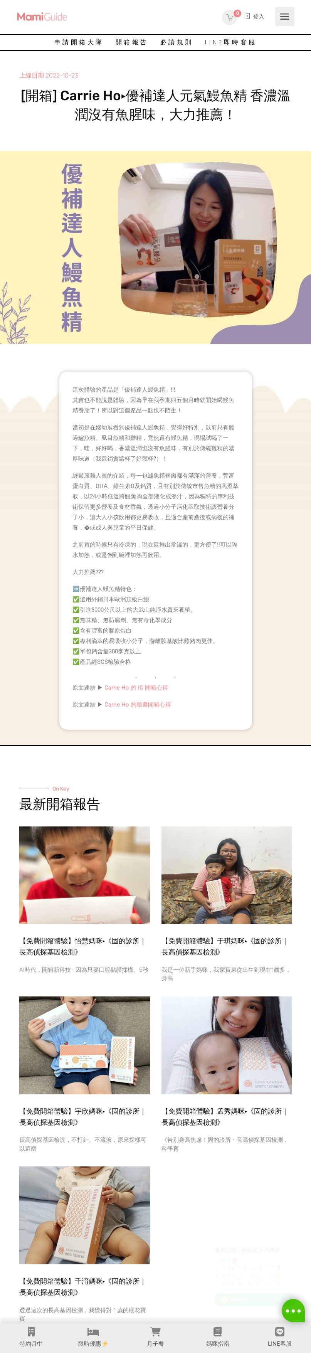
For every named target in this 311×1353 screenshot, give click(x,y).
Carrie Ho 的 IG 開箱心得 (136, 687)
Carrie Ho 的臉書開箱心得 (137, 704)
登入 (254, 16)
